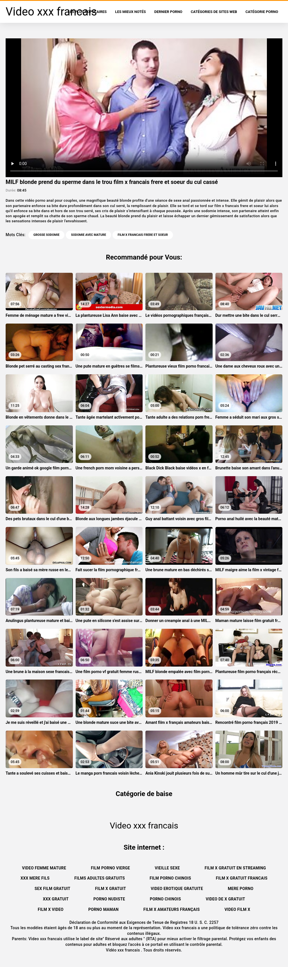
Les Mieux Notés (130, 12)
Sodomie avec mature (88, 235)
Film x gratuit (110, 888)
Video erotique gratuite (177, 888)
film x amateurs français (171, 909)
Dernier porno (168, 12)
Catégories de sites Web (214, 12)
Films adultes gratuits (99, 878)
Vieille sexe (167, 868)
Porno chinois (165, 899)
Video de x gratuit (225, 899)
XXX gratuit (56, 899)
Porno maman (103, 909)
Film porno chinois (170, 878)
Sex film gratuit (52, 888)
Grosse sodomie (46, 235)
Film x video (51, 909)
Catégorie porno (262, 12)
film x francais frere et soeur (143, 235)
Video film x (237, 909)
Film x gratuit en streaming (235, 868)
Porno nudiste (109, 899)
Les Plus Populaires (87, 12)
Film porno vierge (110, 868)
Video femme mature (44, 868)
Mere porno (240, 888)
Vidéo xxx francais (123, 950)
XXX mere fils (35, 878)
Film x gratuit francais (241, 878)
